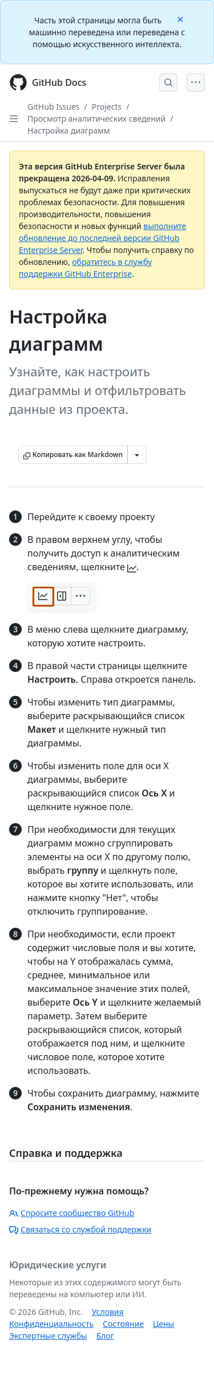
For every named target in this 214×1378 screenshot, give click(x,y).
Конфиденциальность (51, 1323)
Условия (108, 1311)
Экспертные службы (48, 1335)
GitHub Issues (53, 106)
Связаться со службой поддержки (80, 1229)
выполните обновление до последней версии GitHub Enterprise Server (102, 238)
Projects (107, 106)
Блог (105, 1335)
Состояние (123, 1323)
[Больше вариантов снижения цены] (137, 455)
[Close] (181, 18)
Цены (163, 1323)
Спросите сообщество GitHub (71, 1212)
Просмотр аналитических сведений (96, 118)
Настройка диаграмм (68, 130)
